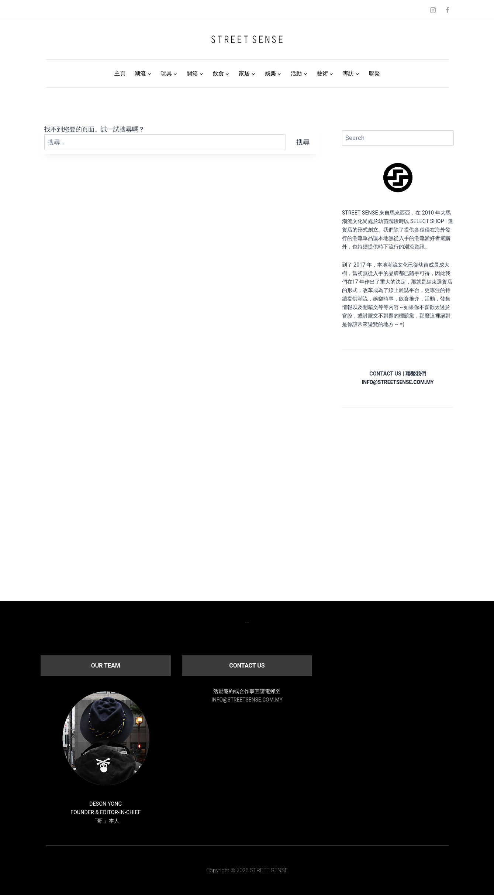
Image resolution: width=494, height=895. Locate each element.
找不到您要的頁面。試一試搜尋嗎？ (94, 129)
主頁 (119, 73)
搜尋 (303, 142)
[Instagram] (432, 10)
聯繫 (374, 73)
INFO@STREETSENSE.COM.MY (247, 700)
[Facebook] (447, 10)
